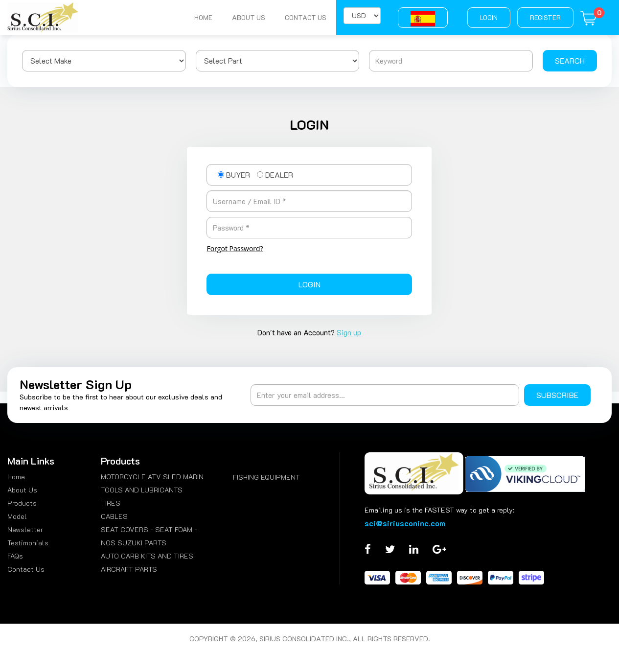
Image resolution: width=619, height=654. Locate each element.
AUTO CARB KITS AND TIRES (147, 556)
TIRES (110, 503)
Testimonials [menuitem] (27, 542)
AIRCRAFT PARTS (129, 569)
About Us (248, 17)
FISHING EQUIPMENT (266, 477)
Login (489, 17)
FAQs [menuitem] (15, 556)
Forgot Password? (234, 248)
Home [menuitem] (16, 476)
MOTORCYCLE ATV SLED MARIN (152, 476)
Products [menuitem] (22, 503)
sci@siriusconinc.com (405, 523)
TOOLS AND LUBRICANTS (142, 489)
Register (545, 17)
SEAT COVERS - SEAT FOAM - (149, 529)
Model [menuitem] (17, 516)
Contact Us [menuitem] (26, 569)
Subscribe (557, 395)
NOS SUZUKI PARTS (133, 542)
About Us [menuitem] (22, 489)
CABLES (114, 516)
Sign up (349, 332)
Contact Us (305, 17)
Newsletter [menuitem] (25, 529)
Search (570, 60)
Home (203, 17)
